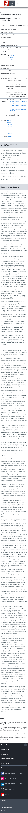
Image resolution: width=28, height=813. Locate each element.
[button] (14, 145)
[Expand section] (25, 744)
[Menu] (22, 3)
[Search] (17, 3)
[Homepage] (0, 13)
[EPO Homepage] (9, 4)
